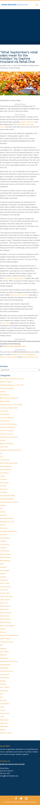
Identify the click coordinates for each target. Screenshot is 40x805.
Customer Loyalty (6, 430)
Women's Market (6, 733)
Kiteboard (3, 535)
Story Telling (4, 687)
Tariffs (2, 707)
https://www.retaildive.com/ (15, 346)
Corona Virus (4, 421)
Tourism (3, 710)
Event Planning (5, 469)
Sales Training (5, 638)
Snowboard (4, 668)
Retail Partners (5, 619)
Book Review (4, 395)
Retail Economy (5, 613)
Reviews (3, 632)
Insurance (3, 515)
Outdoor (3, 577)
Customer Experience (8, 427)
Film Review (4, 473)
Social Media (4, 678)
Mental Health (5, 557)
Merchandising (5, 560)
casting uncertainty (27, 122)
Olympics (3, 567)
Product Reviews (6, 596)
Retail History (5, 616)
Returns (3, 629)
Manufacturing (5, 554)
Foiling (2, 476)
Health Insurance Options (9, 502)
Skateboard (4, 658)
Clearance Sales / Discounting (11, 404)
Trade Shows (4, 713)
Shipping (3, 648)
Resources (4, 603)
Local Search (4, 544)
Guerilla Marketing (6, 499)
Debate (2, 440)
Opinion (2, 573)
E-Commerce (5, 460)
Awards (2, 391)
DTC (1, 456)
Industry (3, 512)
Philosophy (4, 580)
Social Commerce (6, 671)
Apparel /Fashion (6, 382)
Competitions (5, 414)
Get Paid (3, 486)
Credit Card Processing (8, 424)
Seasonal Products (7, 642)
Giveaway (3, 492)
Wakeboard (4, 726)
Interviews (3, 528)
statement (5, 323)
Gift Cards (3, 489)
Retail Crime (4, 609)
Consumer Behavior (7, 417)
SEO (1, 645)
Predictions (4, 68)
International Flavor (7, 518)
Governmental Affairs (7, 495)
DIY (1, 453)
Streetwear (4, 691)
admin (4, 65)
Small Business (5, 665)
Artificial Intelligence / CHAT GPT (12, 385)
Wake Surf (3, 723)
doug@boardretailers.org (9, 776)
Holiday (31, 65)
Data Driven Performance (9, 437)
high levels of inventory (19, 295)
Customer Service (6, 434)
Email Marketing (5, 466)
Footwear (3, 479)
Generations (4, 482)
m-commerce (5, 551)
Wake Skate (4, 720)
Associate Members (7, 388)
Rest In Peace (5, 606)
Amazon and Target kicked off (14, 278)
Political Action (5, 587)
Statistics (3, 684)
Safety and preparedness (9, 635)
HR (1, 508)
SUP (1, 694)
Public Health (5, 600)
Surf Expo (3, 700)
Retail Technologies (7, 625)
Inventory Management (8, 531)
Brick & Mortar (23, 65)
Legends (3, 541)
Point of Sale (4, 583)
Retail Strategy (14, 68)
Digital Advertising (6, 443)
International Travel (7, 522)
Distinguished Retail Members (10, 450)
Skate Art (3, 655)
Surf (1, 697)
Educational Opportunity (9, 463)
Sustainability (5, 704)
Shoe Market (4, 651)
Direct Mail (4, 447)
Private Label (5, 593)
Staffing (2, 681)
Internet (3, 525)
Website (3, 730)
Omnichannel (4, 570)
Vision (2, 716)
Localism (3, 547)
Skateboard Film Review (9, 661)
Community (4, 411)
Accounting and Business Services (12, 378)
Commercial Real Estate (8, 408)
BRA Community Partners (9, 398)
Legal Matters (5, 538)
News (37, 65)
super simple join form (30, 357)
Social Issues (4, 674)
